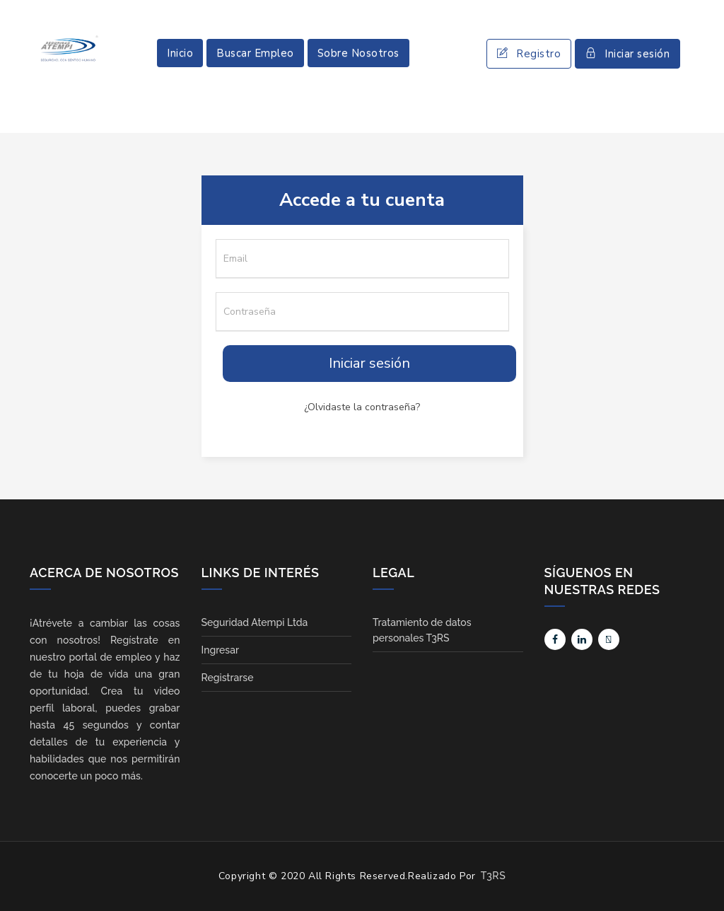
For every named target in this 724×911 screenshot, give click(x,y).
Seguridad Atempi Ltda (255, 622)
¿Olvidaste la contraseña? (362, 407)
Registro (529, 54)
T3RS (493, 875)
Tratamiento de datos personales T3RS (422, 630)
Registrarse (228, 677)
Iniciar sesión (627, 54)
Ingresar (221, 650)
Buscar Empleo (255, 53)
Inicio (180, 53)
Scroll (699, 877)
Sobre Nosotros (358, 53)
